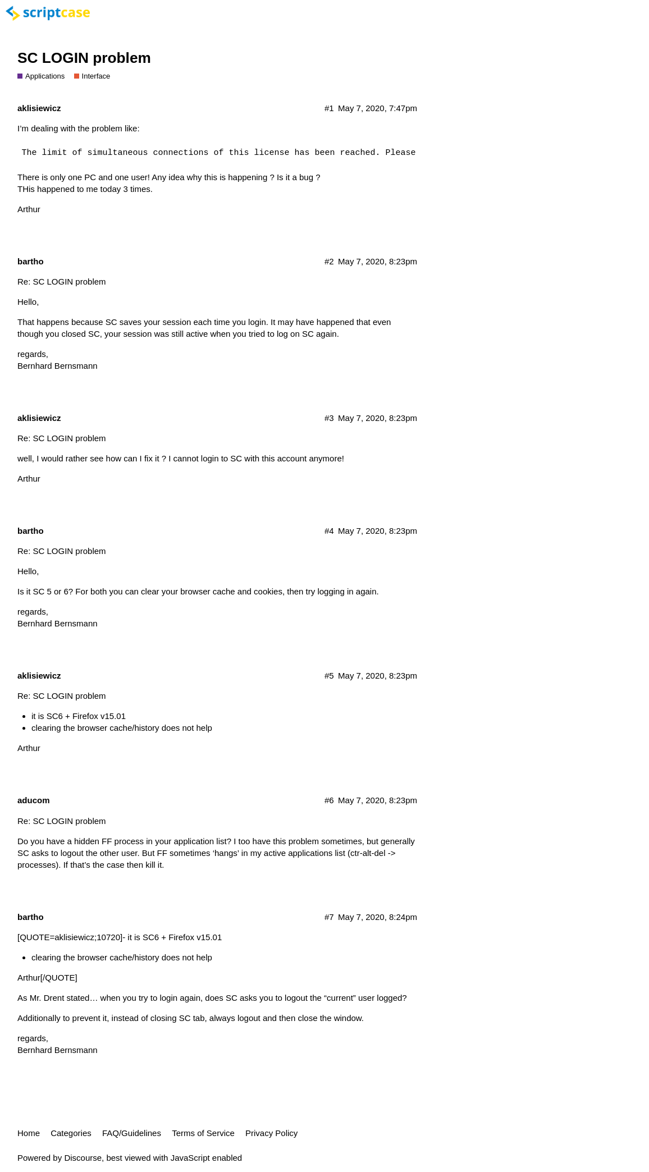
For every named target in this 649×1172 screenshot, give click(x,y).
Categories (71, 1133)
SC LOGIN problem (84, 57)
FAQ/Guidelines (131, 1133)
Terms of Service (203, 1133)
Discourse (83, 1157)
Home (28, 1133)
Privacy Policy (271, 1133)
